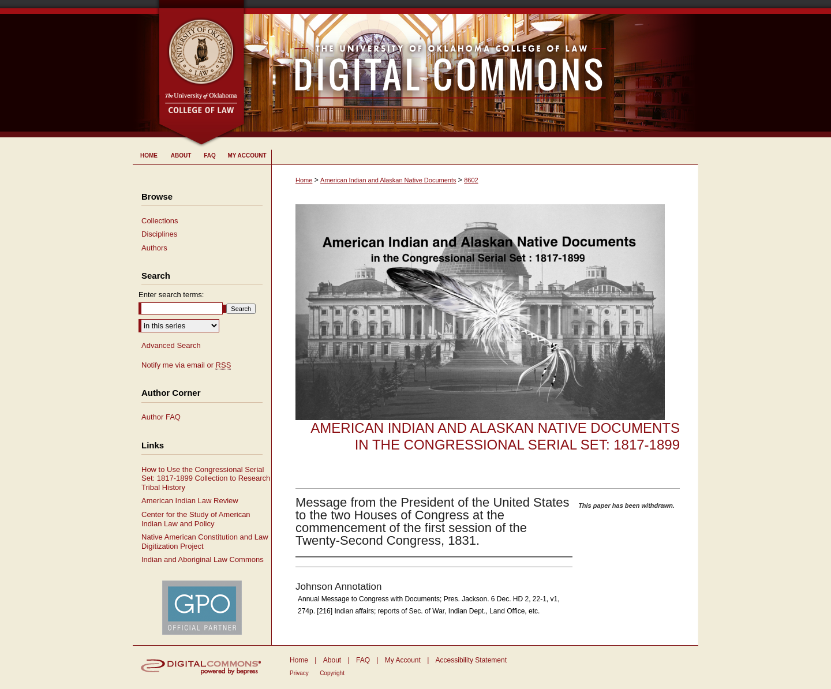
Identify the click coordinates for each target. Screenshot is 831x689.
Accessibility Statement (471, 660)
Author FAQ (161, 417)
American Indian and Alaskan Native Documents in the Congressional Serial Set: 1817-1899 (495, 436)
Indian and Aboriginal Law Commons (202, 559)
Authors (154, 248)
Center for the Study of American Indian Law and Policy (195, 519)
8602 (471, 180)
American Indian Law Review (189, 500)
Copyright (332, 673)
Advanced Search (171, 345)
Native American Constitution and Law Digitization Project (204, 542)
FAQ (363, 660)
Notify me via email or (186, 365)
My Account (403, 660)
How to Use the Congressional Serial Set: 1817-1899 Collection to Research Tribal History (205, 478)
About (332, 660)
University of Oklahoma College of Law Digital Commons (471, 68)
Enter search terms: (171, 294)
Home (303, 180)
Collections (159, 220)
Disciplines (159, 234)
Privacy (299, 673)
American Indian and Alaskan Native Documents (388, 180)
